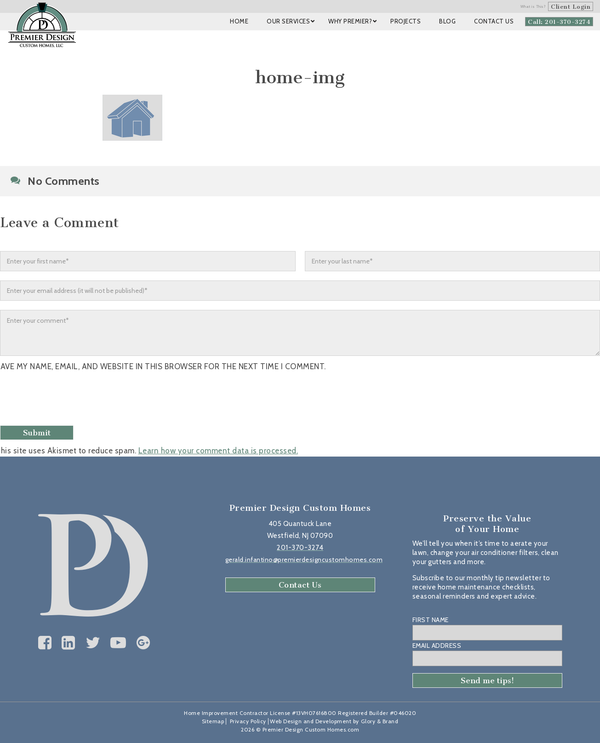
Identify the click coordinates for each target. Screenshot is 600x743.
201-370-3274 (300, 547)
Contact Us (300, 584)
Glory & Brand (380, 721)
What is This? (533, 6)
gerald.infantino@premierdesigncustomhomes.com (304, 559)
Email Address (437, 645)
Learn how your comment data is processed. (218, 450)
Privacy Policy (248, 721)
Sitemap (213, 721)
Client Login (570, 6)
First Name (430, 620)
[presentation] (72, 399)
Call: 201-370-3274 (559, 21)
